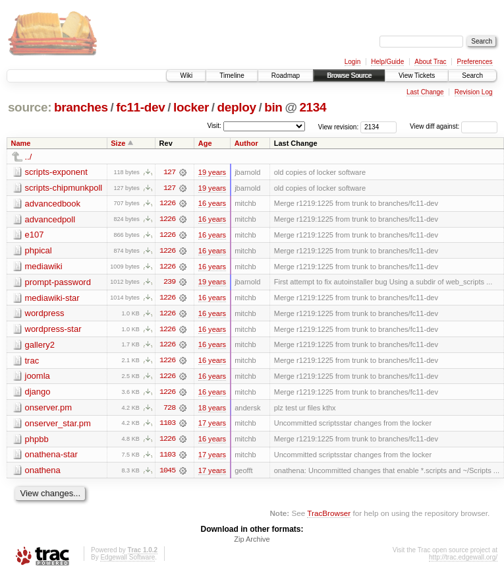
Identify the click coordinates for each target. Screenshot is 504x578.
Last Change (425, 92)
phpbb (37, 441)
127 (169, 172)
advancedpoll (50, 219)
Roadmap (285, 75)
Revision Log (474, 92)
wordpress (45, 314)
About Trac (430, 61)
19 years (212, 172)
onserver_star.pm (58, 425)
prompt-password (58, 283)
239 (169, 283)
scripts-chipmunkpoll (64, 188)
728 (169, 409)
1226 (167, 204)
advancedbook (53, 204)
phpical (38, 251)
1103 (167, 425)
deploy (236, 107)
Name (21, 143)
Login (352, 61)
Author (246, 143)
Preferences (475, 61)
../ (28, 157)
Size (118, 143)
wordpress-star (53, 330)
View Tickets (417, 75)
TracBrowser (328, 515)
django (38, 394)
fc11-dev (140, 107)
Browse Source (349, 75)
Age (205, 143)
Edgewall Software (127, 560)
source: (29, 107)
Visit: (214, 125)
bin (273, 107)
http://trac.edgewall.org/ (463, 560)
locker (191, 107)
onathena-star (51, 457)
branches (81, 107)
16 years (212, 204)
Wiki (186, 75)
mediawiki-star (52, 299)
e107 (34, 235)
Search (472, 75)
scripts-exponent (56, 172)
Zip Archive (251, 542)
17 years (212, 426)
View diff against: (453, 126)
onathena (43, 473)
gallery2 (40, 346)
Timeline (231, 75)
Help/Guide (387, 61)
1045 (167, 473)
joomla (37, 378)
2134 (312, 107)
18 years (212, 410)
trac (32, 362)
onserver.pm (48, 409)
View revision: (338, 126)
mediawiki (44, 267)
